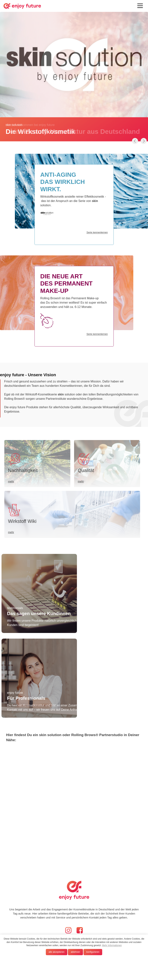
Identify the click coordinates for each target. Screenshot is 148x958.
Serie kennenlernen (97, 334)
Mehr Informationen (112, 945)
